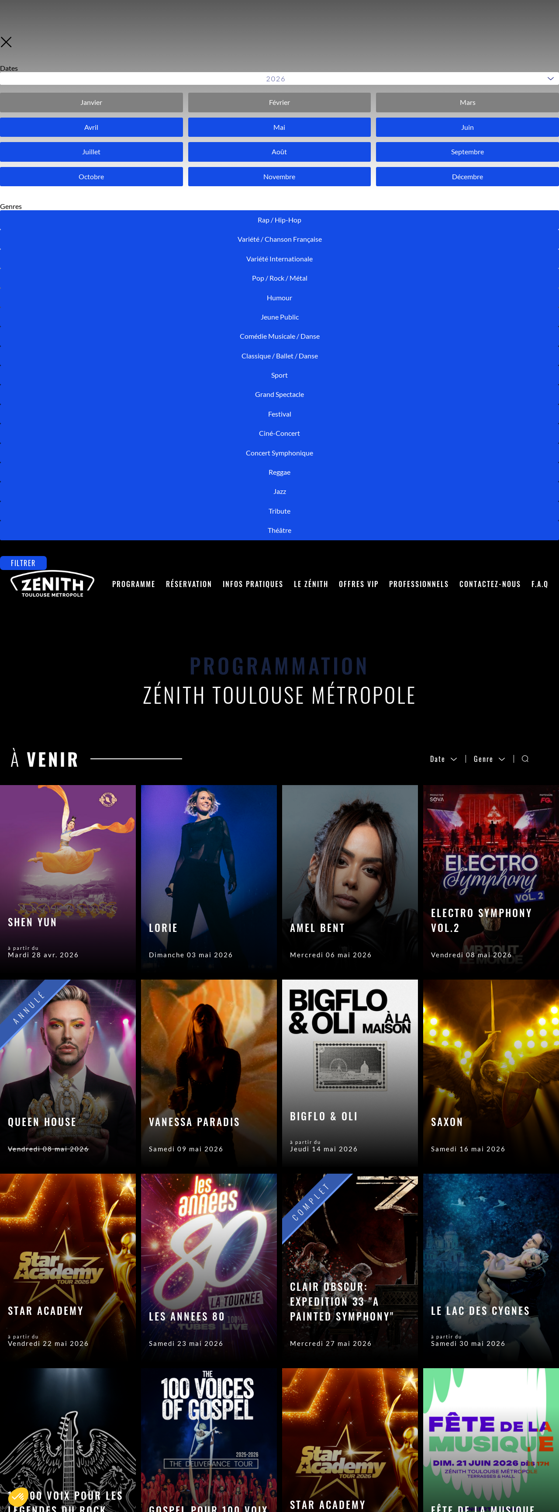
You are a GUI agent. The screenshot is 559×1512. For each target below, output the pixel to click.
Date (444, 225)
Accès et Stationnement (192, 1482)
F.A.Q (540, 50)
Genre (490, 225)
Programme (133, 50)
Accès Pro (327, 1433)
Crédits (322, 1459)
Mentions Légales (341, 1446)
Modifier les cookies (345, 1485)
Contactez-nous (490, 50)
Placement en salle (182, 1446)
